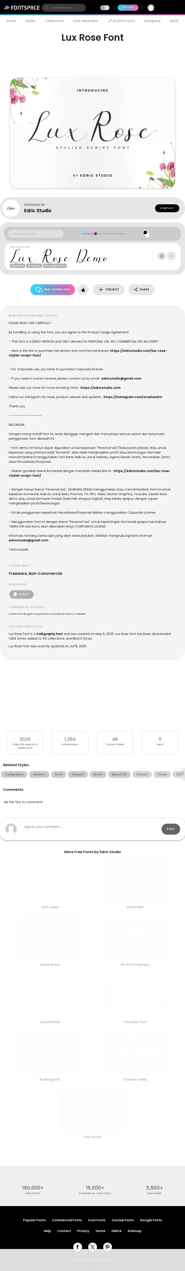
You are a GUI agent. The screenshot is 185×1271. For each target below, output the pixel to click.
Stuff (174, 21)
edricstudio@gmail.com (121, 378)
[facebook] (77, 1247)
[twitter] (92, 1247)
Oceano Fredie (135, 1079)
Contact (167, 208)
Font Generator (86, 21)
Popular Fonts (34, 1220)
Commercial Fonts (67, 1220)
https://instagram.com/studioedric (133, 397)
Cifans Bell (135, 907)
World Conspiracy (135, 964)
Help (47, 1231)
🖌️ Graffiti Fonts (121, 21)
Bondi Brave (50, 964)
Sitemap (134, 1231)
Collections (54, 21)
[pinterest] (107, 1247)
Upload (128, 7)
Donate (21, 594)
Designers (152, 21)
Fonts (11, 21)
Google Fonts (151, 1220)
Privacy (83, 1231)
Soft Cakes (50, 907)
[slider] (95, 233)
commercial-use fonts (95, 1193)
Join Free (171, 7)
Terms (100, 1231)
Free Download (53, 289)
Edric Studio (37, 210)
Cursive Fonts (123, 1220)
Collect (108, 289)
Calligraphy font (49, 634)
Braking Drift (50, 1079)
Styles (30, 21)
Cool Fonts (97, 1220)
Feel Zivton (92, 1137)
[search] (64, 8)
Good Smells (50, 1022)
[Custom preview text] (35, 234)
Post (171, 829)
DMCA (116, 1231)
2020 (25, 739)
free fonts (33, 1193)
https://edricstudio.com (101, 388)
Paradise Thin (135, 1022)
